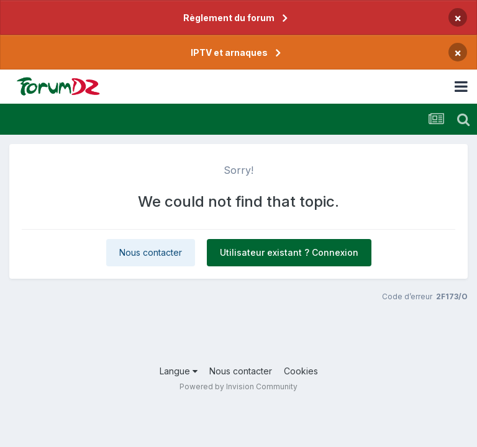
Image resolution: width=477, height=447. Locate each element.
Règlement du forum (229, 17)
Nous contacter (150, 252)
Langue (179, 371)
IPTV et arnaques (229, 52)
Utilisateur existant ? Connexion (289, 252)
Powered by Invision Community (238, 386)
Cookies (301, 371)
